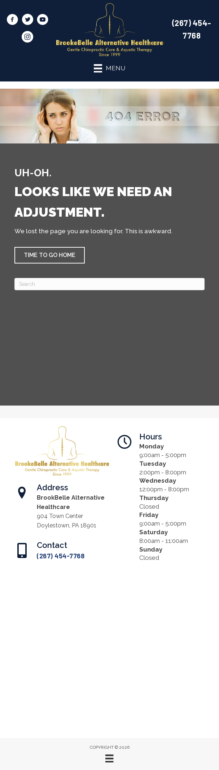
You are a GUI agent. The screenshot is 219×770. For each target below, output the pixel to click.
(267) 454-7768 (60, 556)
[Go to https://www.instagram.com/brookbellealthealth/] (27, 38)
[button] (49, 255)
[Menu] (109, 758)
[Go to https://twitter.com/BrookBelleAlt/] (27, 20)
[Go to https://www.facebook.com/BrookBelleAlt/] (12, 20)
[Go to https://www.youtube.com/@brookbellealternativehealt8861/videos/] (42, 20)
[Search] (109, 284)
